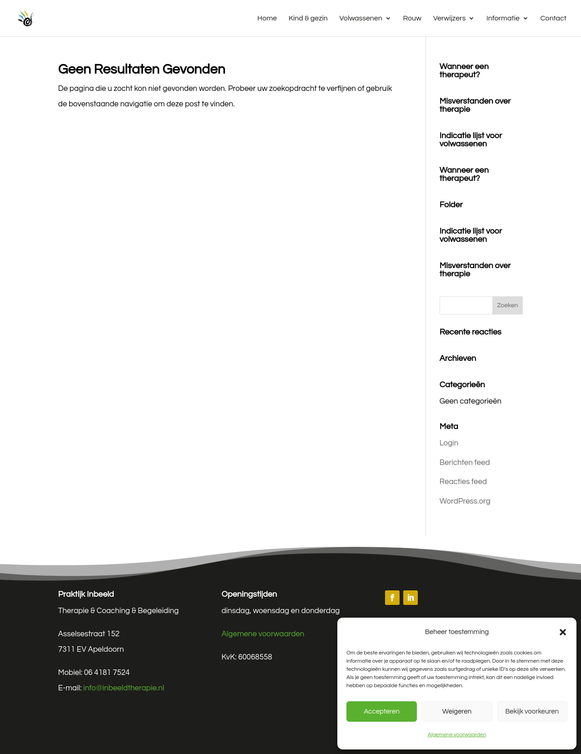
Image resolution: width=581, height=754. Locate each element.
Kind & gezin (308, 18)
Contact (553, 18)
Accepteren (381, 711)
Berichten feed (465, 463)
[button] (562, 632)
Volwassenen (361, 18)
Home (267, 18)
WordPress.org (465, 501)
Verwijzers (449, 18)
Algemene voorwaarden (457, 735)
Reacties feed (463, 482)
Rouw (412, 18)
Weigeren (456, 711)
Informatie (503, 18)
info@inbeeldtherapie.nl (123, 688)
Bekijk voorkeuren (532, 711)
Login (449, 443)
